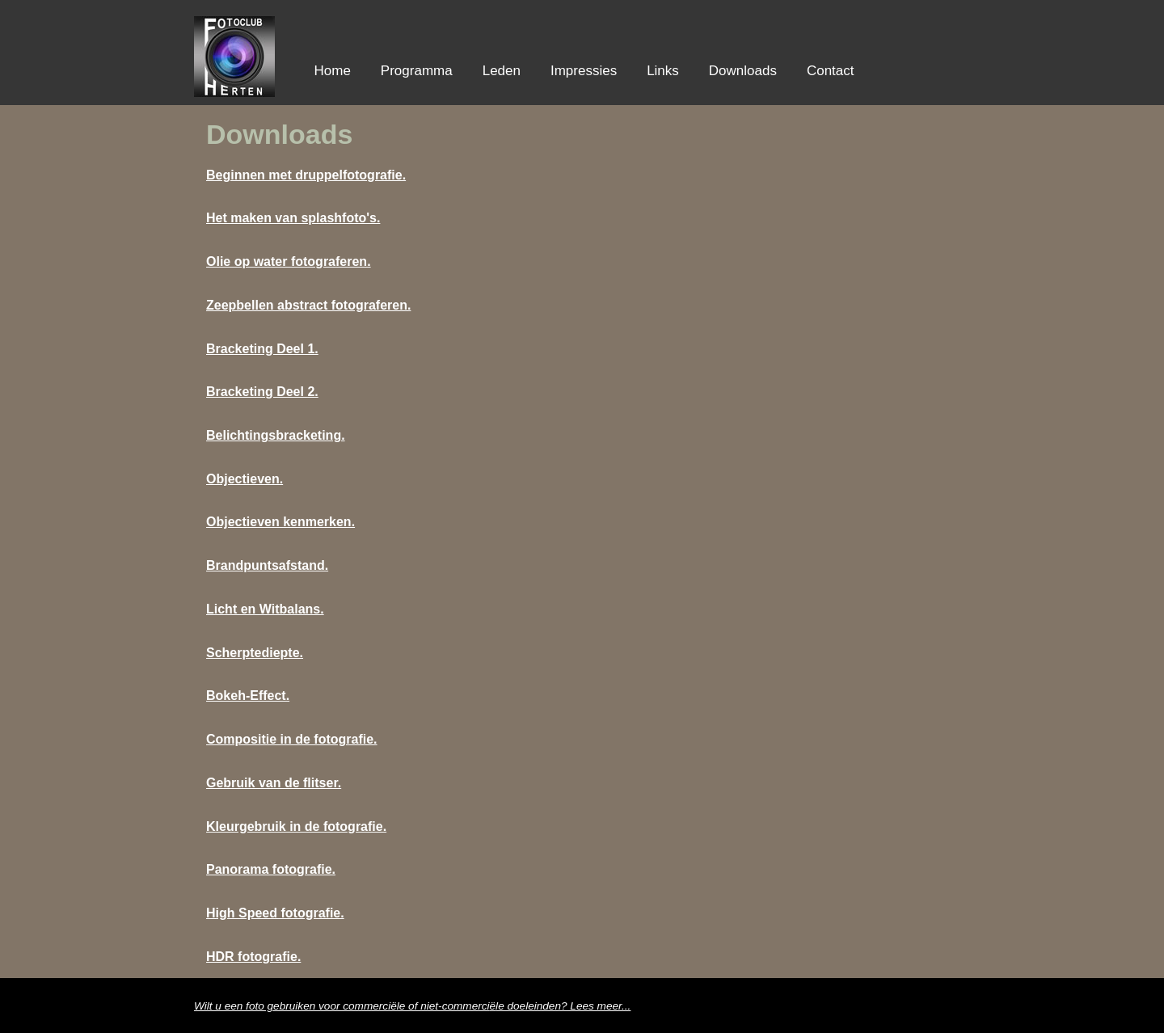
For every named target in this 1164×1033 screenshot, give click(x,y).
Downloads (743, 70)
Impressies (583, 70)
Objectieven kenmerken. (280, 522)
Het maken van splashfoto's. (293, 218)
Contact (830, 70)
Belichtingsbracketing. (275, 435)
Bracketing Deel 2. (262, 391)
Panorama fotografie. (270, 869)
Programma (417, 70)
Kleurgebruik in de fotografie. (296, 826)
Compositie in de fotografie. (291, 739)
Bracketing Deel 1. (262, 349)
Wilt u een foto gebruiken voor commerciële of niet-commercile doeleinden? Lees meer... (412, 1006)
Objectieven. (244, 479)
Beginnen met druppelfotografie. (306, 175)
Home (332, 70)
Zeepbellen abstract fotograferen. (308, 305)
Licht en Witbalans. (265, 609)
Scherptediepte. (254, 653)
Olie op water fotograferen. (288, 261)
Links (663, 70)
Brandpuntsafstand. (267, 565)
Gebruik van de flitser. (273, 783)
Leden (502, 70)
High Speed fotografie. (275, 913)
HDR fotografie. (253, 956)
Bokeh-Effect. (247, 695)
